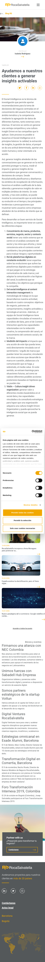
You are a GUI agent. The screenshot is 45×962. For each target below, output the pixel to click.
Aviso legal (7, 907)
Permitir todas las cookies (22, 513)
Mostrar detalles (31, 505)
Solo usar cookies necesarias (22, 528)
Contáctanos (14, 850)
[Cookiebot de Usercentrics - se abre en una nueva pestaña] (32, 431)
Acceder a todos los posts (22, 628)
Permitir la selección (22, 520)
